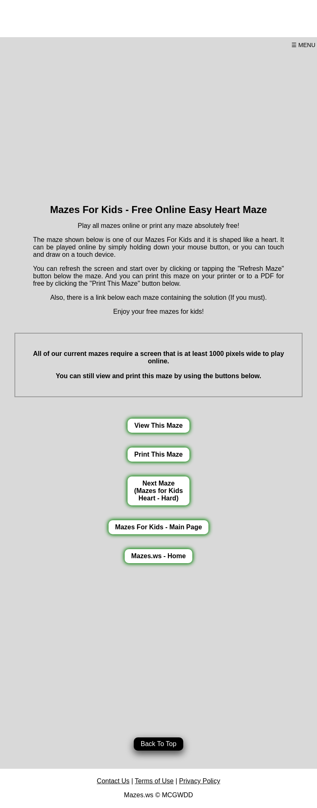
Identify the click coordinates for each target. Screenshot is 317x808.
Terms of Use (154, 780)
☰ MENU (303, 45)
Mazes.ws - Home (158, 555)
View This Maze (158, 425)
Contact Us (113, 780)
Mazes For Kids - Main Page (158, 527)
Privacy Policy (199, 780)
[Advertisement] (158, 123)
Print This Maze (158, 454)
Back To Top (159, 743)
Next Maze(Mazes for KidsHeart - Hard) (158, 491)
